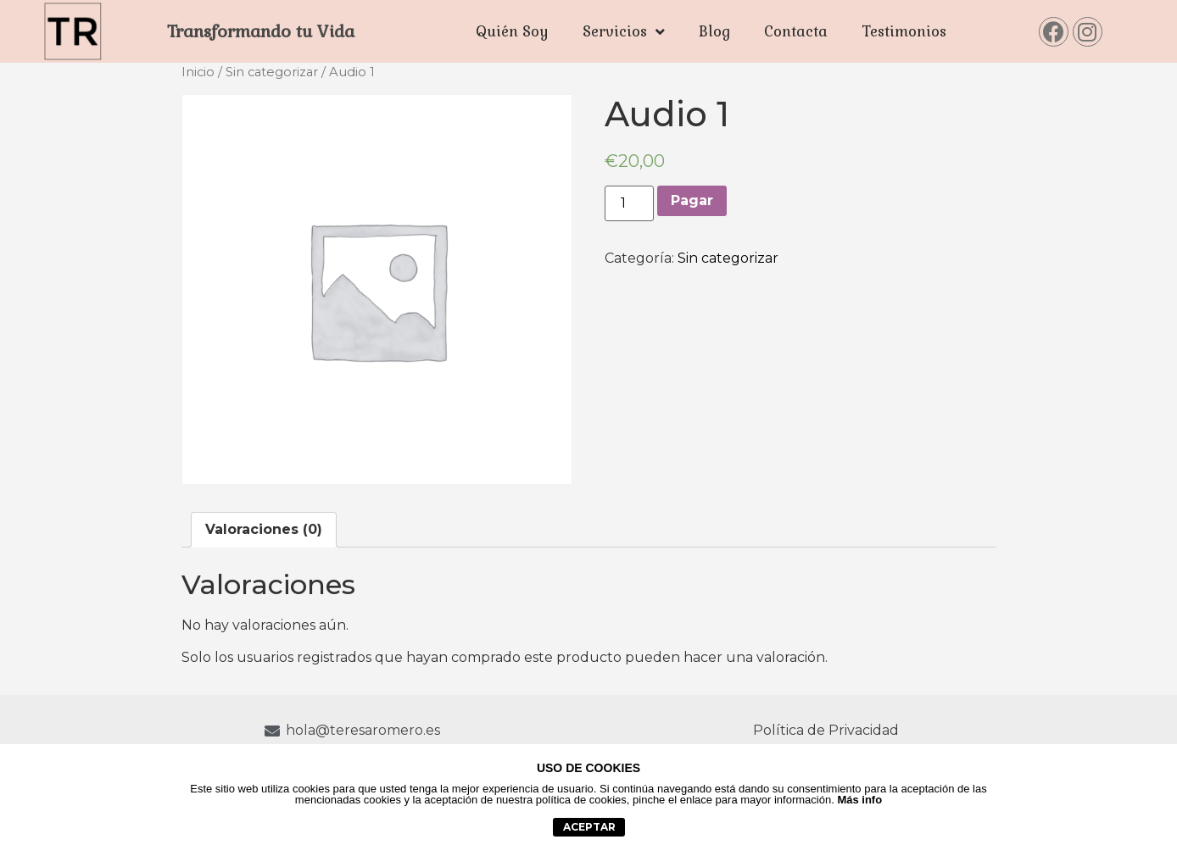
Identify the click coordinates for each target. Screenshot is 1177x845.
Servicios (624, 31)
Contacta (796, 31)
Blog (714, 31)
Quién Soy (512, 31)
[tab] (264, 530)
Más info (859, 799)
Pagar (692, 200)
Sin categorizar (272, 72)
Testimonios (904, 31)
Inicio (198, 72)
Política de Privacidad (826, 730)
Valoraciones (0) (263, 529)
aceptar (589, 826)
